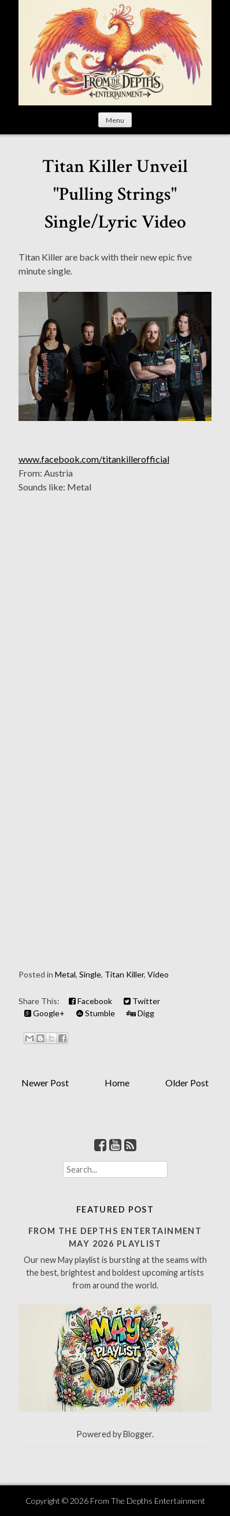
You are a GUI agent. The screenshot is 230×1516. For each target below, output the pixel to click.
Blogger (137, 1434)
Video (158, 974)
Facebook (90, 1001)
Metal (65, 974)
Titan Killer (124, 974)
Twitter (142, 1001)
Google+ (44, 1013)
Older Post (187, 1082)
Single (90, 974)
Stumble (95, 1013)
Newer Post (45, 1082)
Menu (115, 120)
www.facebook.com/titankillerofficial (93, 458)
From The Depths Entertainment (147, 1501)
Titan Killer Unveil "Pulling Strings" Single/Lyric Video (115, 194)
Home (117, 1082)
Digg (140, 1013)
